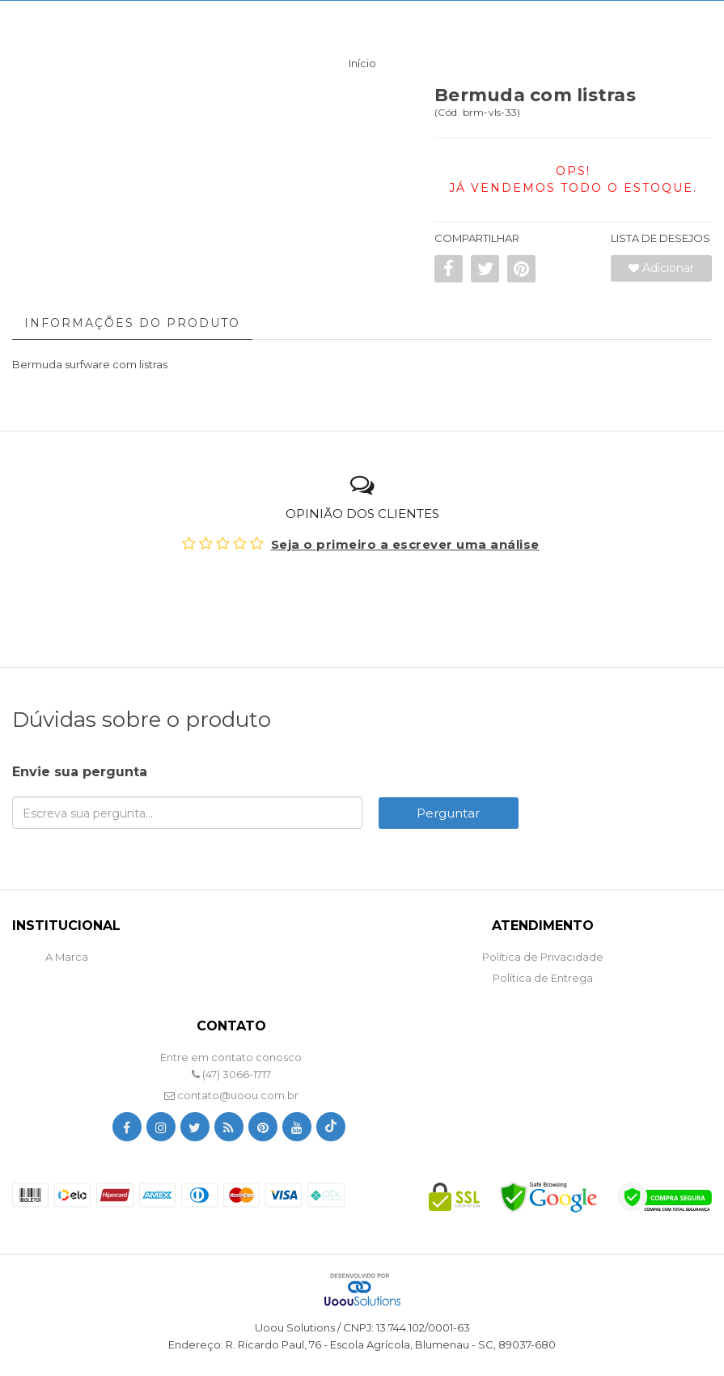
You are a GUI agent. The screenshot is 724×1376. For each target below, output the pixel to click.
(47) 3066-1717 (231, 1074)
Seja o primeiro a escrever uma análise (405, 544)
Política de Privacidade (542, 956)
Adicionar (661, 268)
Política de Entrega (543, 977)
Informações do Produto (132, 323)
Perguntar (448, 813)
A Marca (66, 956)
